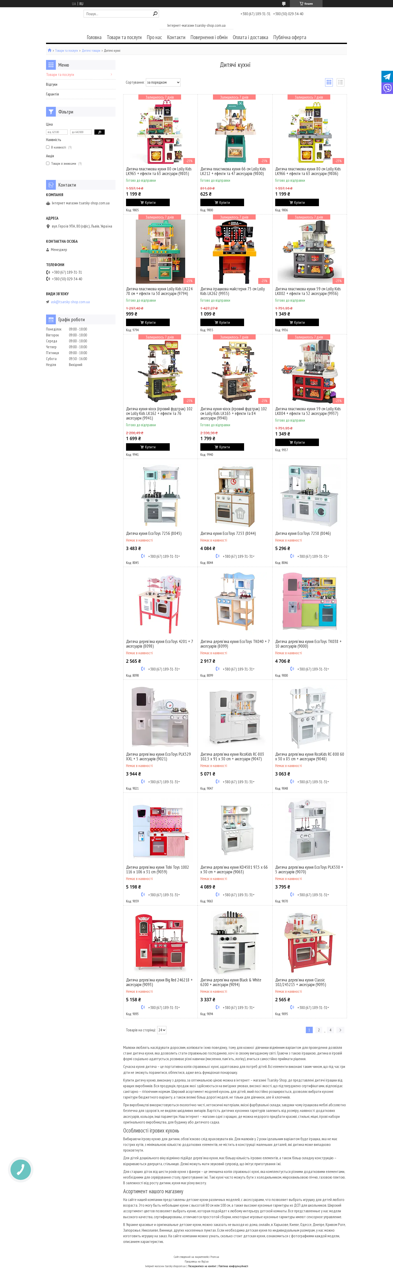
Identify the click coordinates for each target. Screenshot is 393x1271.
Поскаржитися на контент (202, 1266)
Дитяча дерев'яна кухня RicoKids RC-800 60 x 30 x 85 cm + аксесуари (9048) (309, 756)
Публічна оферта (289, 37)
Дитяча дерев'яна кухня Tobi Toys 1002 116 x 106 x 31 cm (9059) (157, 869)
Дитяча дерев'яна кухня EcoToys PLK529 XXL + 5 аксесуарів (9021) (158, 756)
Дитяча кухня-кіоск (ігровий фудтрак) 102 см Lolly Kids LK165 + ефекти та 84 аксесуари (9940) (233, 413)
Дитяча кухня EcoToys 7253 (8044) (228, 533)
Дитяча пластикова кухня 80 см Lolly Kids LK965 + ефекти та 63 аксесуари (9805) (159, 171)
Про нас (154, 37)
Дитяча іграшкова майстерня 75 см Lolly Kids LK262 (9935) (232, 291)
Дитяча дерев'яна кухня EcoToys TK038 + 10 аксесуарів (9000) (308, 643)
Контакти (176, 37)
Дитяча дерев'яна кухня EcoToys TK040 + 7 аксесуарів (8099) (235, 643)
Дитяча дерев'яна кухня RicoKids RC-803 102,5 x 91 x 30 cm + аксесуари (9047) (232, 756)
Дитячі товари (91, 50)
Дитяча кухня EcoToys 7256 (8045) (154, 533)
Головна (94, 37)
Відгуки (51, 84)
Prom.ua (214, 1257)
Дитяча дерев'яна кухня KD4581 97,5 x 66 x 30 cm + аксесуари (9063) (234, 869)
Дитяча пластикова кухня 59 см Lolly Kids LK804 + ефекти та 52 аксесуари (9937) (308, 411)
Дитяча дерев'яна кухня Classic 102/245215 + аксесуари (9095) (300, 982)
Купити (150, 202)
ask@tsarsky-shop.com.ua (70, 301)
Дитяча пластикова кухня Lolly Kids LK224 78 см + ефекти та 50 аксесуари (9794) (159, 291)
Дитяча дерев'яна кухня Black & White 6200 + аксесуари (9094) (230, 982)
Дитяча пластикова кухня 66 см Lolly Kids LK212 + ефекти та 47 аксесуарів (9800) (233, 171)
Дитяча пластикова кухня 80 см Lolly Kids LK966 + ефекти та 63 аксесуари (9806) (308, 171)
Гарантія (52, 94)
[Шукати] (155, 13)
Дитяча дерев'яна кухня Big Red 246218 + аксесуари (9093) (159, 982)
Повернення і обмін (209, 37)
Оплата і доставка (250, 37)
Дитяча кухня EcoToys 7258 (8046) (303, 533)
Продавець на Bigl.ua (197, 1261)
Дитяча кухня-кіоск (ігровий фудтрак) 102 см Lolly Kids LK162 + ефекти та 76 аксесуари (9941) (159, 413)
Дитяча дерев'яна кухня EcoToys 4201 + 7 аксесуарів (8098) (159, 643)
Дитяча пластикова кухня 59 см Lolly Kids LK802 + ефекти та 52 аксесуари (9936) (308, 291)
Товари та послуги (124, 37)
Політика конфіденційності (233, 1266)
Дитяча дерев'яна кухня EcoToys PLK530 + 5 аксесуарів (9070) (309, 869)
